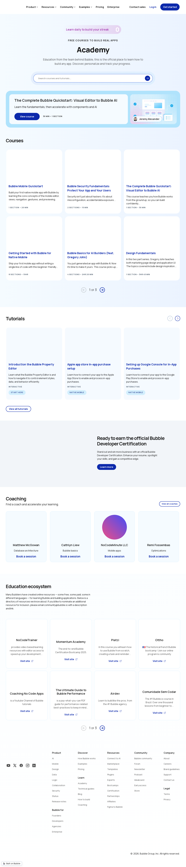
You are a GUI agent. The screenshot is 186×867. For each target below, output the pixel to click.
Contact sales (137, 7)
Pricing (100, 7)
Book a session (26, 556)
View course (27, 116)
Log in (153, 7)
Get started (170, 7)
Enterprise (113, 7)
